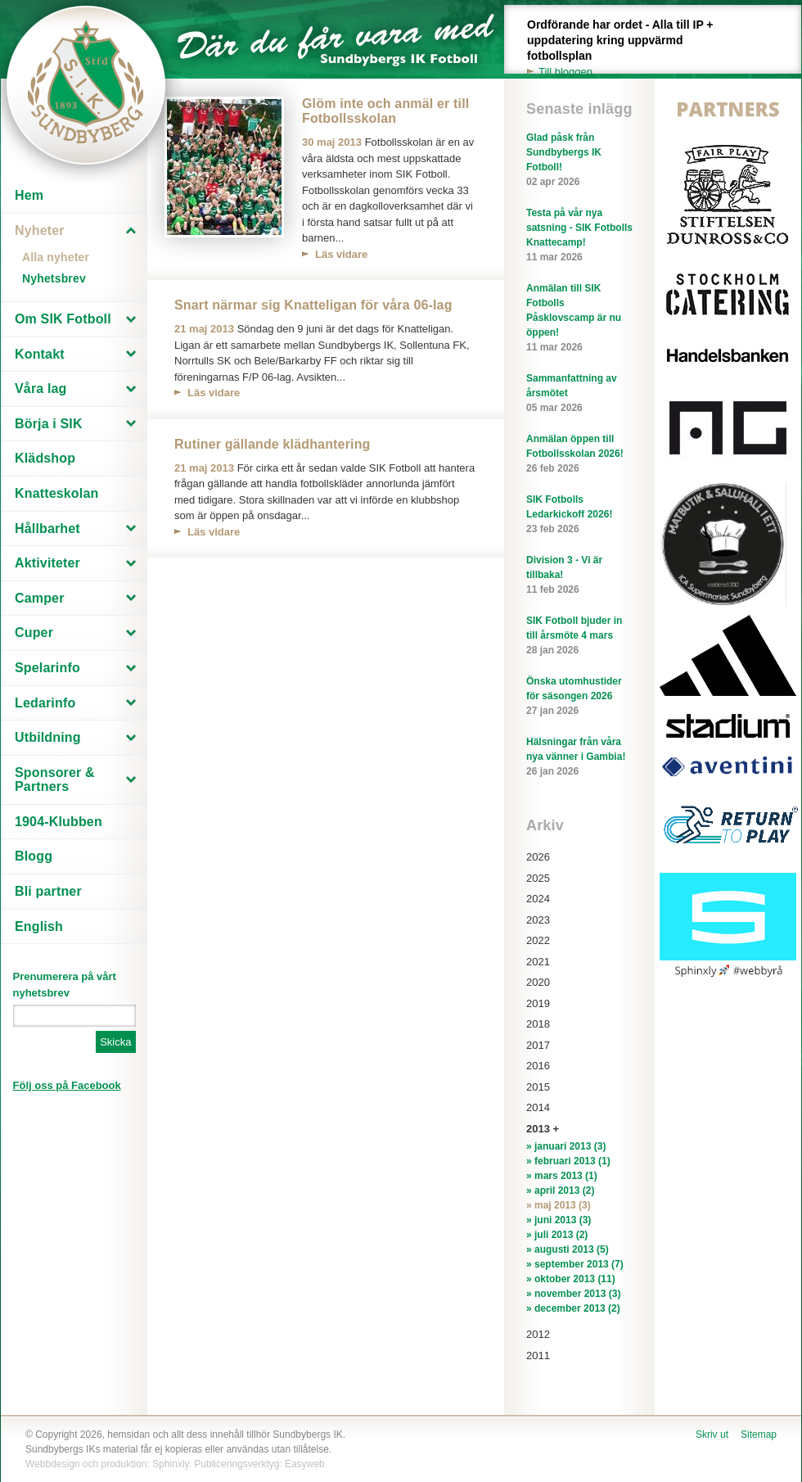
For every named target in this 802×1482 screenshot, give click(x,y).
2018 (538, 1024)
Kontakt (40, 354)
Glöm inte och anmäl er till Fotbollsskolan (385, 111)
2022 (538, 940)
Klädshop (45, 458)
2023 (538, 920)
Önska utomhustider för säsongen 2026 (579, 696)
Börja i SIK (49, 424)
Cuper (34, 632)
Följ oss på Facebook (67, 1085)
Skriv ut (712, 1434)
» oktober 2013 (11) (570, 1279)
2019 (538, 1003)
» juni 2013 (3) (558, 1220)
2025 (538, 878)
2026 (538, 857)
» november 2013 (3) (573, 1293)
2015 (538, 1087)
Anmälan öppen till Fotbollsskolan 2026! (579, 454)
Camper (40, 598)
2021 (538, 962)
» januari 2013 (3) (566, 1146)
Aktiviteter (47, 563)
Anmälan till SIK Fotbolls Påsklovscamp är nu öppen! (579, 318)
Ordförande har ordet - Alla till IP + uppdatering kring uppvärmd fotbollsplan (629, 48)
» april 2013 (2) (560, 1190)
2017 (538, 1045)
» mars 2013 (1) (561, 1176)
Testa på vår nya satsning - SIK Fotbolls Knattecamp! (579, 235)
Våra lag (41, 388)
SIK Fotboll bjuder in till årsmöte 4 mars (579, 636)
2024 (538, 898)
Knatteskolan (56, 493)
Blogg (33, 856)
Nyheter (40, 230)
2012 (538, 1334)
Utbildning (48, 737)
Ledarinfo (45, 703)
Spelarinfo (47, 668)
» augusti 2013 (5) (567, 1249)
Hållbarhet (47, 528)
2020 (538, 982)
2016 (538, 1066)
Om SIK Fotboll (63, 319)
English (39, 926)
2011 (538, 1355)
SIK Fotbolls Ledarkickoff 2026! (579, 515)
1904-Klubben (58, 822)
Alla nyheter (55, 257)
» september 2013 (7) (575, 1264)
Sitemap (759, 1434)
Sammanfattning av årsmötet (579, 394)
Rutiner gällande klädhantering (272, 444)
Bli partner (48, 891)
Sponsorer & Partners (55, 780)
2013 (538, 1129)
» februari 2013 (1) (568, 1161)
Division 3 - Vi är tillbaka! (579, 575)
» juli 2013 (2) (557, 1234)
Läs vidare (341, 254)
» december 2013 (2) (573, 1308)
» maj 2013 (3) (558, 1205)
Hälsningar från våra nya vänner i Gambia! (579, 757)
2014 (538, 1107)
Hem (29, 195)
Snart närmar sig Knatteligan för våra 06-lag (313, 305)
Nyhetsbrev (54, 278)
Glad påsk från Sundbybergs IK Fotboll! (579, 160)
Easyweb (305, 1464)
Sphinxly (170, 1464)
